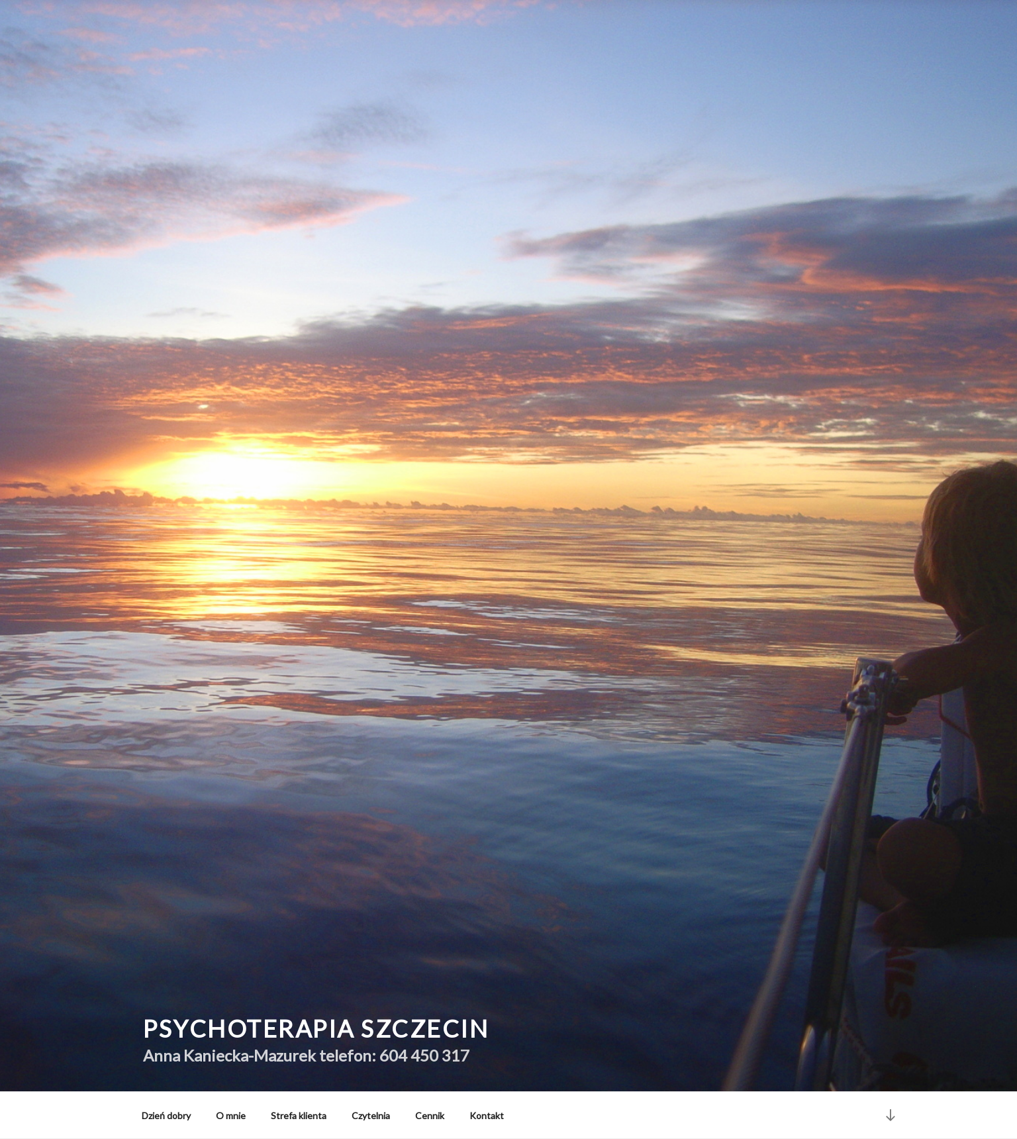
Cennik (429, 1115)
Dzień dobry (166, 1115)
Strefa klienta (298, 1115)
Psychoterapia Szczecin (316, 1028)
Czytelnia (371, 1115)
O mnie (231, 1115)
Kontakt (486, 1115)
